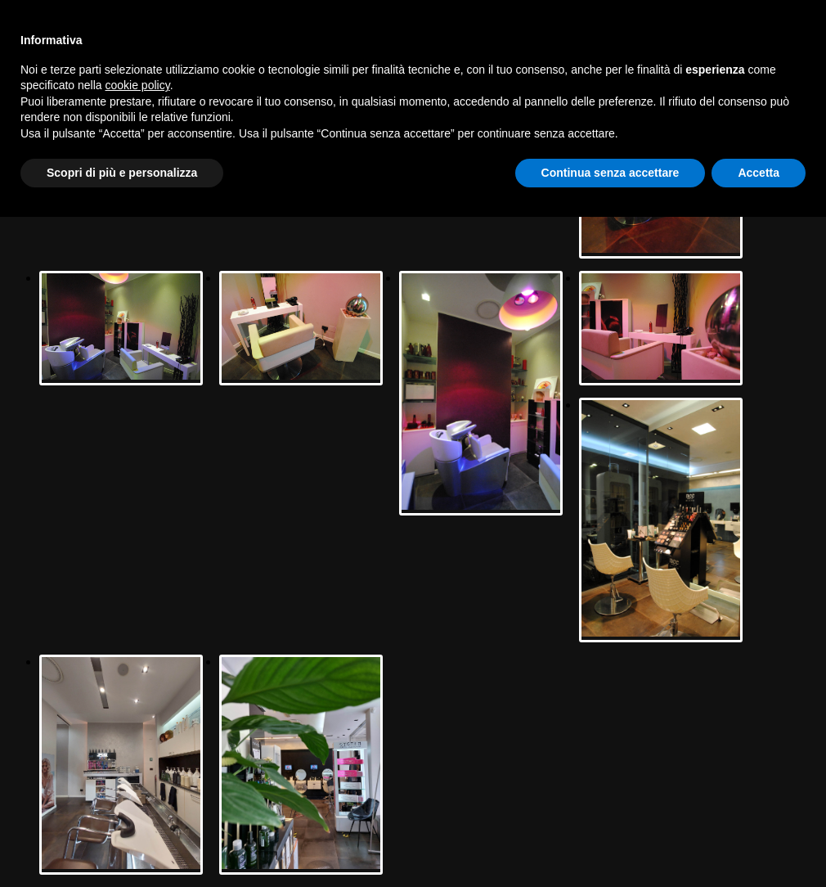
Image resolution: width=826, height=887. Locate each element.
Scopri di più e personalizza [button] (122, 172)
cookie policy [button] (137, 85)
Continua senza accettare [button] (610, 172)
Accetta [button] (758, 172)
